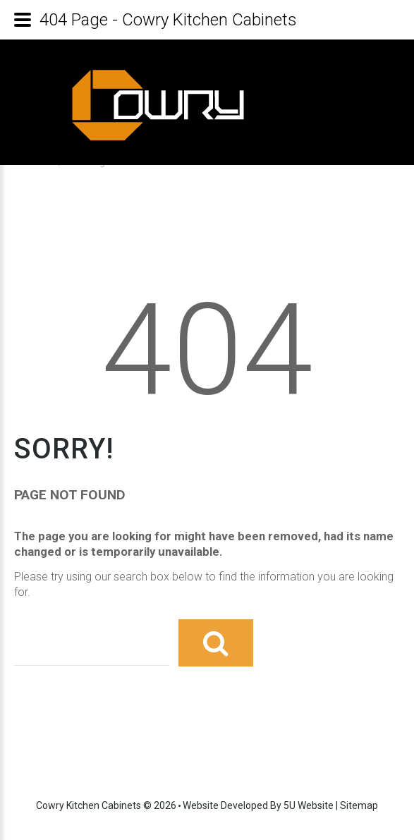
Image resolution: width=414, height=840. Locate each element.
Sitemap (359, 805)
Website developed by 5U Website (258, 805)
